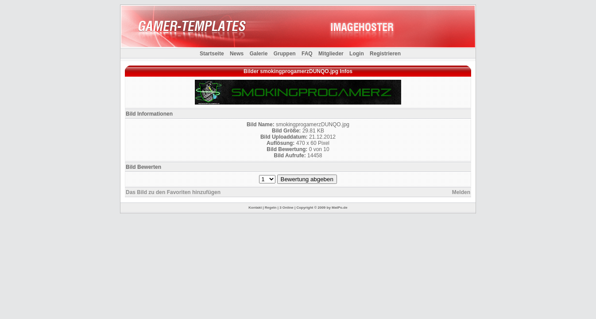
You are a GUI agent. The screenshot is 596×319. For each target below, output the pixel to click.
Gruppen (285, 54)
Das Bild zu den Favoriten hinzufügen (173, 192)
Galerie (259, 54)
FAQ (307, 54)
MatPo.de (340, 208)
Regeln (271, 208)
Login (356, 54)
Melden (461, 192)
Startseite (212, 54)
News (237, 54)
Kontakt (255, 208)
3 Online (286, 208)
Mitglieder (331, 54)
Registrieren (385, 54)
